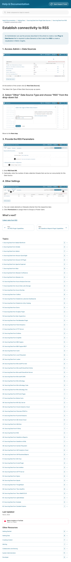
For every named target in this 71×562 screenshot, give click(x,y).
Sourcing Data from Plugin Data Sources (39, 20)
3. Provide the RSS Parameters (18, 139)
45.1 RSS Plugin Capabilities (16, 227)
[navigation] (35, 242)
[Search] (35, 12)
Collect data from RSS (9, 220)
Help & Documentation (15, 4)
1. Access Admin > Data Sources (19, 49)
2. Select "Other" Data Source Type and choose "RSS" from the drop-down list (35, 96)
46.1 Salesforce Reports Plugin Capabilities (51, 227)
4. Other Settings (11, 181)
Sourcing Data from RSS (60, 20)
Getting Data (21, 20)
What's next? (9, 215)
